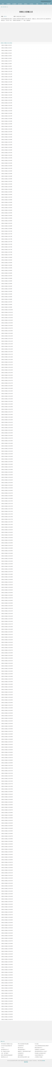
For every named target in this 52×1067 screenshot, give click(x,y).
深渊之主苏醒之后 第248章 (7, 707)
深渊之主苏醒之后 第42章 (6, 155)
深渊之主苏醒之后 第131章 (7, 393)
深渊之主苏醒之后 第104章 (7, 320)
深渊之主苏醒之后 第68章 (6, 225)
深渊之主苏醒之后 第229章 (7, 655)
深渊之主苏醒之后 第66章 (6, 220)
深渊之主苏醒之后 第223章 (7, 639)
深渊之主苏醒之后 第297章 (7, 836)
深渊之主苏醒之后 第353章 (7, 982)
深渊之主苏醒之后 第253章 (7, 720)
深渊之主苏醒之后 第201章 (7, 582)
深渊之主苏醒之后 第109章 (7, 333)
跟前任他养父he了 (38, 1047)
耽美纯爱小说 (5, 6)
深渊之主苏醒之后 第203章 (7, 587)
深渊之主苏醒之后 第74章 (6, 241)
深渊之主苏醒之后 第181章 (7, 529)
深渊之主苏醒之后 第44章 (6, 160)
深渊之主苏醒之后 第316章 (7, 885)
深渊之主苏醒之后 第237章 (7, 679)
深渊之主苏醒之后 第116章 (7, 351)
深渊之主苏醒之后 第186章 (7, 542)
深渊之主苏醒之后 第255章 (7, 726)
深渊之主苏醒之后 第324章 (7, 906)
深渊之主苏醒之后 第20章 (6, 95)
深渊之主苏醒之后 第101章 (7, 312)
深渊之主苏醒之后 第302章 (7, 849)
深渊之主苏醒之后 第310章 (7, 870)
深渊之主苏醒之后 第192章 (7, 558)
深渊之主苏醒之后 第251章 (7, 715)
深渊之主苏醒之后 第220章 (7, 631)
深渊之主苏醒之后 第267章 (7, 757)
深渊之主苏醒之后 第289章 (7, 815)
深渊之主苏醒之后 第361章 (7, 1003)
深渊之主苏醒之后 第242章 (7, 692)
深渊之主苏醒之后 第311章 (7, 872)
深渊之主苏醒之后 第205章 (7, 592)
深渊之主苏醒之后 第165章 (7, 487)
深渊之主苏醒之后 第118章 (7, 356)
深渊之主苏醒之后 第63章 (6, 212)
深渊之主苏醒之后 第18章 (6, 89)
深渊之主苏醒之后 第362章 (7, 1006)
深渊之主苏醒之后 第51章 (6, 181)
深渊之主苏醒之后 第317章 (7, 888)
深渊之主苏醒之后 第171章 (7, 503)
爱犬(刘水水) (20, 1047)
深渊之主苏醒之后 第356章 (7, 990)
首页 (3, 3)
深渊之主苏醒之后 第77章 (6, 249)
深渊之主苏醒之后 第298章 (7, 838)
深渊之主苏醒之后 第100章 (7, 309)
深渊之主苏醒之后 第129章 (7, 388)
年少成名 (37, 1043)
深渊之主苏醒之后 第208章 (7, 600)
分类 (43, 3)
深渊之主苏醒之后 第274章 (7, 775)
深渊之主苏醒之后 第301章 (7, 846)
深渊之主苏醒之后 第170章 (7, 500)
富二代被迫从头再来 (5, 1051)
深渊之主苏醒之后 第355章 (7, 988)
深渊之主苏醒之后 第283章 (7, 799)
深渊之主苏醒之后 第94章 (6, 294)
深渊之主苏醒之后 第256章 (7, 728)
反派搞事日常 (21, 1053)
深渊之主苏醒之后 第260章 (7, 739)
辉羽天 (5, 16)
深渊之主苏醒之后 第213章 (7, 613)
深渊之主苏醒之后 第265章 (7, 752)
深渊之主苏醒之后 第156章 (7, 464)
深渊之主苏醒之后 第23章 (6, 105)
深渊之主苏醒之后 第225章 (7, 645)
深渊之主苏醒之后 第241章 (7, 689)
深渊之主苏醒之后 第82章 (6, 262)
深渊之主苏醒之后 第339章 (7, 946)
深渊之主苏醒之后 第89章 (6, 280)
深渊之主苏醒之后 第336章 (7, 938)
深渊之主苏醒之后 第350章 (7, 974)
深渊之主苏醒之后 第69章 (6, 228)
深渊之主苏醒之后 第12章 (6, 74)
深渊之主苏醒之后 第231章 (7, 660)
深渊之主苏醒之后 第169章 (7, 498)
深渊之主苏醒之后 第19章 (6, 92)
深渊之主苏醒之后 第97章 (6, 301)
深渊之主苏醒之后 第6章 (6, 58)
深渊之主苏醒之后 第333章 (7, 930)
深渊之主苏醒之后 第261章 (7, 741)
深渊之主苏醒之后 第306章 (7, 859)
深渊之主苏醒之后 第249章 (7, 710)
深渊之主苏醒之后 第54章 (6, 189)
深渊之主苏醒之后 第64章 (6, 215)
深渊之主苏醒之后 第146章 (7, 435)
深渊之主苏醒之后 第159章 (7, 472)
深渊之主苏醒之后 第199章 (7, 576)
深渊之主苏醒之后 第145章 (7, 432)
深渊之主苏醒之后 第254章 (7, 723)
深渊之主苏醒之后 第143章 (7, 427)
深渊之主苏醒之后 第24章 (6, 108)
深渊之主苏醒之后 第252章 (7, 718)
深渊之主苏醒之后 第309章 (7, 867)
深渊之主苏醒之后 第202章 (7, 584)
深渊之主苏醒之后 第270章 (7, 765)
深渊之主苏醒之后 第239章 (7, 684)
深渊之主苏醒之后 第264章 (7, 749)
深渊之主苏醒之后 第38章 (6, 144)
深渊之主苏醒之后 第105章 (7, 322)
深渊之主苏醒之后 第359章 (7, 998)
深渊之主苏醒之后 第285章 (7, 804)
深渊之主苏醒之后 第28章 (6, 118)
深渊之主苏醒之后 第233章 (7, 665)
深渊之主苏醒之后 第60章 (6, 205)
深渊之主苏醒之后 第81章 (6, 260)
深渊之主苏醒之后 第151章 (7, 448)
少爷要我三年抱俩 (38, 1057)
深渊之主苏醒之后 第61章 (6, 207)
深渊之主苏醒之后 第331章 (7, 925)
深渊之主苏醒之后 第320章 (7, 896)
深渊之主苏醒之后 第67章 (6, 223)
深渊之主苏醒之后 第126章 (7, 377)
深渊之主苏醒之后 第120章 (7, 362)
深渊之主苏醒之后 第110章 (7, 335)
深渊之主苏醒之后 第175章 (7, 514)
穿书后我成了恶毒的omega (6, 1043)
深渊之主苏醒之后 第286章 (7, 807)
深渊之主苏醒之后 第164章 (7, 485)
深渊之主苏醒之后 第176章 (7, 516)
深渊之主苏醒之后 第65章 (6, 218)
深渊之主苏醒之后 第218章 (7, 626)
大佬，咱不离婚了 (5, 1053)
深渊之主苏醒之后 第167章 (7, 493)
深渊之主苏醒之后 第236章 (7, 676)
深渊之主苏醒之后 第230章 (7, 658)
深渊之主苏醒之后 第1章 (6, 45)
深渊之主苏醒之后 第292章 (7, 823)
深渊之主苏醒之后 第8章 (6, 63)
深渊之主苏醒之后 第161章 (7, 477)
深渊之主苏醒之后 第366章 (7, 1016)
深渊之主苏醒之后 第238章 (7, 681)
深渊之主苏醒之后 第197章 (7, 571)
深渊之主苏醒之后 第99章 (6, 307)
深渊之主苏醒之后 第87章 (6, 275)
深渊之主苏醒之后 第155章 (7, 459)
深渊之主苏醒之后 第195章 (7, 566)
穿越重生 (9, 3)
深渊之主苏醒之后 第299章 (7, 841)
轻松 (20, 16)
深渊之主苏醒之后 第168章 (7, 495)
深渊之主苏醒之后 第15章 (6, 81)
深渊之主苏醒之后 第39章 (6, 147)
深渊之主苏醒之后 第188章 (7, 548)
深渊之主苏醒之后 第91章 (6, 286)
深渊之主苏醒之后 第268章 (7, 760)
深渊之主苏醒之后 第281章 (7, 794)
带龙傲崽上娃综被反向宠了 (40, 1053)
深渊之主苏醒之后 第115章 (7, 349)
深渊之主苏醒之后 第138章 (7, 414)
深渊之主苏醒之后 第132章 (7, 396)
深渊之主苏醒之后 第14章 (6, 79)
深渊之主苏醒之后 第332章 (7, 927)
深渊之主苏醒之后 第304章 (7, 854)
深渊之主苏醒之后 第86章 (6, 273)
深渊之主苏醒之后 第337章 (7, 940)
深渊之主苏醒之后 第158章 (7, 469)
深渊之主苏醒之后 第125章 (7, 375)
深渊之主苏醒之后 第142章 (7, 425)
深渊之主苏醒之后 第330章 (7, 922)
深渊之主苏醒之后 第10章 (6, 68)
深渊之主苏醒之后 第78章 (6, 252)
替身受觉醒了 (21, 1055)
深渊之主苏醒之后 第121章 (7, 364)
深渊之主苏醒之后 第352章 (7, 980)
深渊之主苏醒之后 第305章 (7, 857)
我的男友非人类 (4, 1057)
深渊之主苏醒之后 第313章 (7, 878)
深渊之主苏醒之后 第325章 (7, 909)
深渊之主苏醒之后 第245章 (7, 699)
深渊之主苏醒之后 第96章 (6, 299)
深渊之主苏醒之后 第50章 (6, 178)
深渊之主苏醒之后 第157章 (7, 466)
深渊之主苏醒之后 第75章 (6, 244)
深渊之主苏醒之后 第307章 (7, 862)
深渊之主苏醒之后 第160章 (7, 474)
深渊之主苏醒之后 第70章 (6, 231)
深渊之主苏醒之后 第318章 (7, 891)
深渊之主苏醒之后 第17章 (6, 87)
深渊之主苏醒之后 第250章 (7, 713)
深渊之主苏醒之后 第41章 (6, 152)
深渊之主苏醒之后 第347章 (7, 967)
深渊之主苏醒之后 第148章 (7, 440)
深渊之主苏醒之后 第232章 (7, 663)
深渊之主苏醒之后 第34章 (6, 134)
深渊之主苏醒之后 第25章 (6, 110)
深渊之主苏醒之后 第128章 (7, 385)
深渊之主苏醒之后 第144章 (7, 430)
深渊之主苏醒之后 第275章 (7, 778)
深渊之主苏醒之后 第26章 (6, 113)
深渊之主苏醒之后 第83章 (6, 265)
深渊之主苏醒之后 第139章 (7, 417)
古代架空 (14, 3)
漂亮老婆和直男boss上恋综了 (41, 1051)
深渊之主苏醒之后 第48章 (6, 170)
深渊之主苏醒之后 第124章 (7, 372)
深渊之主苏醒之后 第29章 (6, 121)
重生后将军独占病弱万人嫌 (23, 1057)
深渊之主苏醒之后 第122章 (7, 367)
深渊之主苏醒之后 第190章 (7, 553)
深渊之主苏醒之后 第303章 (7, 851)
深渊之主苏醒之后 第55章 (6, 191)
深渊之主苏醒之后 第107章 (7, 328)
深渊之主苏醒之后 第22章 (6, 100)
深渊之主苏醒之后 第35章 (6, 136)
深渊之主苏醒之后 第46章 (6, 165)
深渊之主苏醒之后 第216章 (7, 621)
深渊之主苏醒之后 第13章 (6, 76)
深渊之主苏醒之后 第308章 (7, 864)
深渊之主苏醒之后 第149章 (7, 443)
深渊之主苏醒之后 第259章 (7, 736)
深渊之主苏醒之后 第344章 (7, 959)
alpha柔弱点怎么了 (5, 1049)
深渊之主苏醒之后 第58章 (6, 199)
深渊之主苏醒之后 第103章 (7, 317)
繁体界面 (26, 1062)
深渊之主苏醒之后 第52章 (6, 184)
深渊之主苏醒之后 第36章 (6, 139)
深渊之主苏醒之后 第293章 (7, 825)
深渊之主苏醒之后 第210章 (7, 605)
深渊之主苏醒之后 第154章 (7, 456)
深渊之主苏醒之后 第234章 (7, 668)
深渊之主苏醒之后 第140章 (7, 419)
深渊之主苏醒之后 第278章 (7, 786)
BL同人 (25, 3)
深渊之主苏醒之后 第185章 (7, 540)
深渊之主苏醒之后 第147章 (7, 438)
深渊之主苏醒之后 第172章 (7, 506)
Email (43, 1060)
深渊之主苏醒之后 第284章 (7, 802)
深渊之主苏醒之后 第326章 (7, 912)
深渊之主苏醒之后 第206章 (7, 595)
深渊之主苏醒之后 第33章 (6, 131)
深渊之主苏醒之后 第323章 (7, 904)
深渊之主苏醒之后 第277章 (7, 783)
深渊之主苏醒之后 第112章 (7, 341)
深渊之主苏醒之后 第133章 (7, 398)
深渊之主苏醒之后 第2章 (6, 47)
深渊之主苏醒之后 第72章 (6, 236)
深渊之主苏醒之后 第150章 (7, 445)
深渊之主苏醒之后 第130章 (7, 390)
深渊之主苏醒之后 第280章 (7, 791)
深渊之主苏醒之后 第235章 (7, 671)
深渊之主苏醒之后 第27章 (6, 116)
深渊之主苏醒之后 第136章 (7, 406)
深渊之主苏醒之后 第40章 (6, 150)
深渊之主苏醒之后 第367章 (7, 1019)
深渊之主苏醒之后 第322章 (7, 901)
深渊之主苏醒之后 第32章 (6, 129)
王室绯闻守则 (21, 1045)
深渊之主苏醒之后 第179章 (7, 524)
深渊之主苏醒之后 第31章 (6, 126)
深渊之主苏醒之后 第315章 (7, 883)
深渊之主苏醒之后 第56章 (6, 194)
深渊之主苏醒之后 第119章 (7, 359)
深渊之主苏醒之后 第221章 (7, 634)
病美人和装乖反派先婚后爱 (6, 1055)
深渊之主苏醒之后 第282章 (7, 796)
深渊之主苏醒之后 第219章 (7, 629)
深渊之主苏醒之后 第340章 (7, 948)
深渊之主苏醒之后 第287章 (7, 809)
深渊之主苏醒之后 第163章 (7, 482)
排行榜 (48, 3)
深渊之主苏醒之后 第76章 (6, 246)
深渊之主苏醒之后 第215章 (7, 618)
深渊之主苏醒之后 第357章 (7, 993)
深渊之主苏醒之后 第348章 (7, 969)
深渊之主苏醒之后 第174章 (7, 511)
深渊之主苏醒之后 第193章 (7, 561)
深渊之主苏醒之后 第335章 (7, 935)
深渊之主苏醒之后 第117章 (7, 354)
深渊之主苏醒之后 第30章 (6, 123)
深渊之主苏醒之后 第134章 (7, 401)
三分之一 (3, 1047)
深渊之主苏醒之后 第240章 (7, 686)
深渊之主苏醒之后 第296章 (7, 833)
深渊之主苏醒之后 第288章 (7, 812)
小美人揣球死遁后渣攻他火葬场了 (42, 1045)
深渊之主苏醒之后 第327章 (7, 914)
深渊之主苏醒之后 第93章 (6, 291)
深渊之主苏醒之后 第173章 (7, 508)
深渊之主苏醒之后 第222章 (7, 637)
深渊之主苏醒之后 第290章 (7, 817)
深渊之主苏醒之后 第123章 (7, 370)
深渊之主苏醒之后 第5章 (6, 55)
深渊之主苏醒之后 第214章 (7, 616)
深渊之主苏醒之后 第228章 (7, 652)
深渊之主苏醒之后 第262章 (7, 744)
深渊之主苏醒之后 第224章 (7, 642)
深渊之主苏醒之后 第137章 (7, 409)
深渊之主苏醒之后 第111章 (7, 338)
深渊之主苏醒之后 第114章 (7, 346)
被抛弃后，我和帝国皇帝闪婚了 (24, 1051)
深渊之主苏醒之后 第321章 (7, 899)
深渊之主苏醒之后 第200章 (7, 579)
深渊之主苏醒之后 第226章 (7, 647)
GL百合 (31, 3)
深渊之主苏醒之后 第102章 (7, 315)
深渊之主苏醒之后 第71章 (6, 233)
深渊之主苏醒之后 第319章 (7, 893)
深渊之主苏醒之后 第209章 (7, 603)
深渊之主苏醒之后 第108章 (7, 330)
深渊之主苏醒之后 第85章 (6, 270)
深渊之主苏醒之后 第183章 (7, 535)
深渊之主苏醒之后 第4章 (6, 53)
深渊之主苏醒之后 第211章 (7, 608)
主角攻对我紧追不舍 (39, 1055)
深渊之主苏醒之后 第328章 (7, 917)
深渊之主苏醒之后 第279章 (7, 789)
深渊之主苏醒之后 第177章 (7, 519)
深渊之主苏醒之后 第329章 (7, 919)
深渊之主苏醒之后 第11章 (6, 71)
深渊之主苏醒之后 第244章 (7, 697)
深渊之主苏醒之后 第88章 (6, 278)
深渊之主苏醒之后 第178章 (7, 521)
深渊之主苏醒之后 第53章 (6, 186)
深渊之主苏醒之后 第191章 (7, 555)
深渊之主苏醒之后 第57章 (6, 197)
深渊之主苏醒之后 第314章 (7, 880)
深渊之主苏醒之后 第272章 (7, 770)
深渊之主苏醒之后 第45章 (6, 163)
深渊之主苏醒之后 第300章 (7, 844)
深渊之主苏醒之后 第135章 (7, 404)
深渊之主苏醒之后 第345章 (7, 961)
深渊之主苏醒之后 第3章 (6, 50)
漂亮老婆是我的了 (21, 1049)
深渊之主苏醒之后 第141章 (7, 422)
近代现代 (20, 3)
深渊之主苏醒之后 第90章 (6, 283)
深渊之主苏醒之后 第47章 (6, 168)
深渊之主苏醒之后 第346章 (7, 964)
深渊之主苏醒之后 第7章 (6, 61)
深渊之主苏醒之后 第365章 (7, 1014)
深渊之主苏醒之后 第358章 (7, 995)
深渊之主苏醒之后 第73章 (6, 239)
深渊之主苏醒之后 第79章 (6, 254)
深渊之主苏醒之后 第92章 (6, 288)
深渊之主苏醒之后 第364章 (7, 1011)
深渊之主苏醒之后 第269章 (7, 762)
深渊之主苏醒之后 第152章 (7, 451)
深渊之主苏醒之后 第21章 (6, 97)
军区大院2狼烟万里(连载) (23, 1043)
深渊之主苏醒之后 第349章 (7, 972)
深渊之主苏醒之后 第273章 (7, 773)
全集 (37, 3)
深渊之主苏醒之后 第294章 (7, 828)
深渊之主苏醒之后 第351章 (7, 977)
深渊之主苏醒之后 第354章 (7, 985)
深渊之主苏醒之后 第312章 (7, 875)
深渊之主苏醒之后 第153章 (7, 453)
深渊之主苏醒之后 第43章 (6, 157)
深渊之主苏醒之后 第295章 (7, 830)
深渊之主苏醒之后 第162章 (7, 480)
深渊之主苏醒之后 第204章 (7, 590)
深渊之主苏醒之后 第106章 (7, 325)
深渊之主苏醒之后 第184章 (7, 537)
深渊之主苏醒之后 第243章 (7, 694)
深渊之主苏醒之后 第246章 (7, 702)
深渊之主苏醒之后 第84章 (6, 267)
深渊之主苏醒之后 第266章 (7, 754)
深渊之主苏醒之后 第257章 (7, 731)
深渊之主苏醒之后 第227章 (7, 650)
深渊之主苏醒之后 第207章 (7, 597)
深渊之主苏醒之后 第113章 (7, 343)
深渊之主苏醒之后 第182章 (7, 532)
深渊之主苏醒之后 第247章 (7, 705)
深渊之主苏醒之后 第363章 (7, 1009)
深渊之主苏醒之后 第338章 (7, 943)
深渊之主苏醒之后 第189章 (7, 550)
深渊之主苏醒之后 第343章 (7, 956)
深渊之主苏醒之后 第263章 (7, 747)
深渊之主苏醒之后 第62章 (6, 210)
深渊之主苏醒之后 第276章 (7, 781)
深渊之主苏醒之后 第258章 (7, 734)
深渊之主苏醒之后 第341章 (7, 951)
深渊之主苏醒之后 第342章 (7, 954)
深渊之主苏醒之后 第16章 (6, 84)
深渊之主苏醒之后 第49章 (6, 176)
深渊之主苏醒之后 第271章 (7, 768)
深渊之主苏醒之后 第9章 (6, 66)
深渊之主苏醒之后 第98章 (6, 304)
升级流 (17, 16)
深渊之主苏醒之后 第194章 (7, 563)
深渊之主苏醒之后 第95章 (6, 296)
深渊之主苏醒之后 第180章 (7, 527)
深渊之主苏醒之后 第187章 (7, 545)
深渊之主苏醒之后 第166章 (7, 490)
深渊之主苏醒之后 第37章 (6, 142)
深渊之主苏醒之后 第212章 (7, 610)
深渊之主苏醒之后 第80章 (6, 257)
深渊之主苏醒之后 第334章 (7, 933)
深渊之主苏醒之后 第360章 (7, 1001)
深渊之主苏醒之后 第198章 (7, 574)
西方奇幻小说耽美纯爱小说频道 (4, 2)
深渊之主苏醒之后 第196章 (7, 569)
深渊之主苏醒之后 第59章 (6, 202)
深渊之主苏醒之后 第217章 (7, 624)
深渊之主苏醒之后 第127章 (7, 380)
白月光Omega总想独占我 (6, 1045)
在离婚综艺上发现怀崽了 (40, 1049)
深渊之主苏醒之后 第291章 (7, 820)
